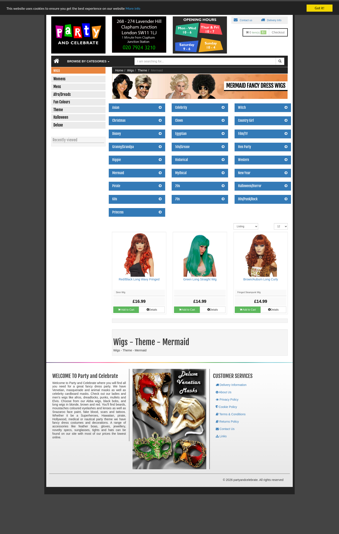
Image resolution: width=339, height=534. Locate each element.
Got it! (319, 7)
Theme (142, 69)
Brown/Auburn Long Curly (260, 278)
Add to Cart (126, 308)
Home (119, 69)
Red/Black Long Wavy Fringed (139, 278)
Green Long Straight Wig (199, 278)
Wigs (130, 69)
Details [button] (152, 308)
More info (133, 7)
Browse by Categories (88, 60)
